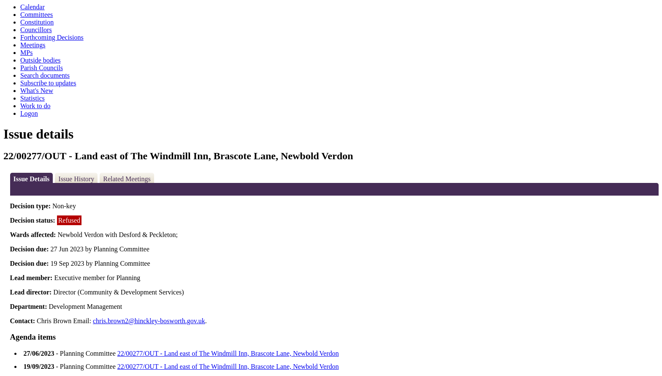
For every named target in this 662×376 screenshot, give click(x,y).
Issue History (76, 179)
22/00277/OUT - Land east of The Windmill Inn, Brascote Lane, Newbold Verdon (228, 353)
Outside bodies (40, 60)
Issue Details (32, 179)
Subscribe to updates (48, 83)
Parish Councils (41, 67)
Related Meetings (126, 179)
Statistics (32, 98)
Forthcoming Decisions (52, 37)
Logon (29, 113)
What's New (36, 90)
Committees (36, 14)
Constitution (37, 22)
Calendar (32, 7)
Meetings (33, 45)
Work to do (35, 105)
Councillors (36, 29)
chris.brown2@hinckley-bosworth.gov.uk (149, 320)
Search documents (45, 75)
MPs (26, 52)
